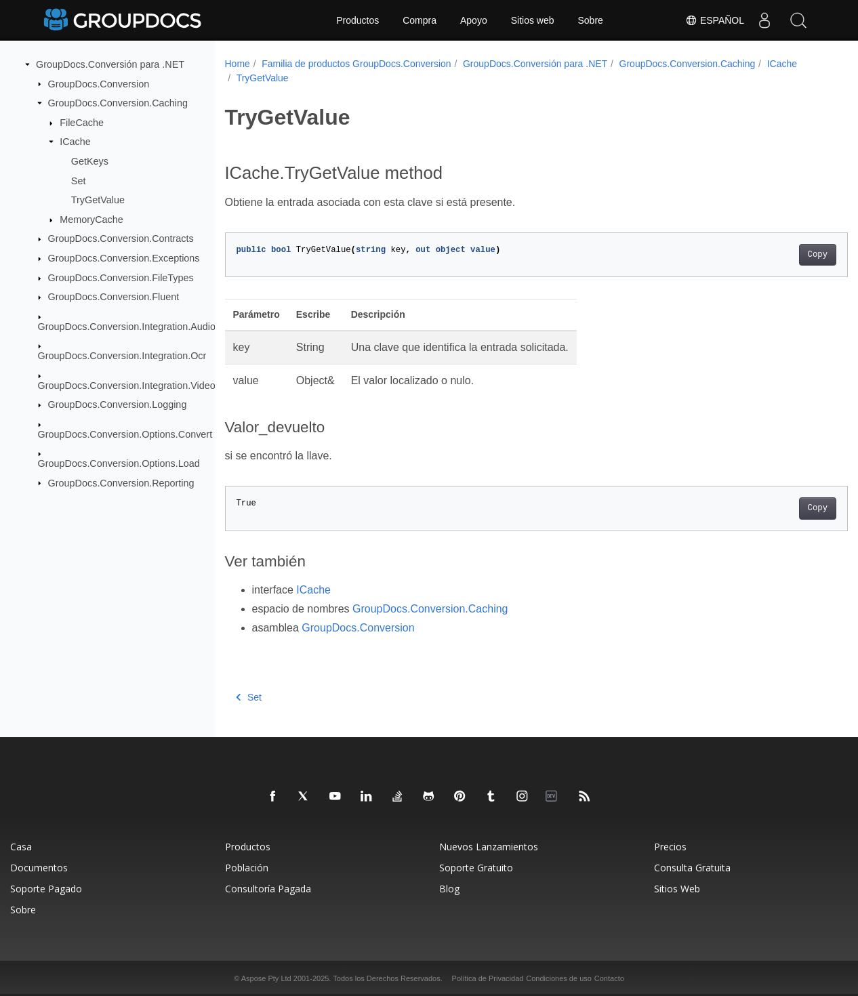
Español (714, 20)
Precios (670, 846)
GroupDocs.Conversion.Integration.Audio (127, 326)
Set (78, 180)
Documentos (39, 867)
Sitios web (532, 20)
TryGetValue (98, 199)
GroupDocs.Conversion (99, 83)
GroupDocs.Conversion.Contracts (121, 238)
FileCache (82, 122)
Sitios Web (677, 888)
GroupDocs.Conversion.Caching (118, 103)
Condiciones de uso (559, 978)
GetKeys (89, 161)
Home (237, 63)
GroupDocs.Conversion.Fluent (114, 296)
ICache (75, 141)
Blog (449, 888)
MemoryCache (91, 219)
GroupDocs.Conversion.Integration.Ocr (122, 355)
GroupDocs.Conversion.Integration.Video (127, 384)
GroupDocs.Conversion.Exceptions (124, 258)
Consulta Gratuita (692, 867)
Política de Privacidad (488, 978)
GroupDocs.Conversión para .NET (110, 64)
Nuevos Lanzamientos (488, 846)
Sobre (590, 20)
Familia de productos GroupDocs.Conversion (356, 63)
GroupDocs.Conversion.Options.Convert (125, 433)
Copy (774, 255)
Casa (21, 846)
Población (246, 867)
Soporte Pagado (46, 888)
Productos (357, 20)
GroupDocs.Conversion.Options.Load (119, 463)
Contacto (609, 978)
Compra (419, 20)
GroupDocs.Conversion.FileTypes (121, 277)
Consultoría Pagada (268, 888)
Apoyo (473, 20)
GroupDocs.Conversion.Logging (117, 404)
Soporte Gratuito (476, 867)
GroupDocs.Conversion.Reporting (121, 482)
